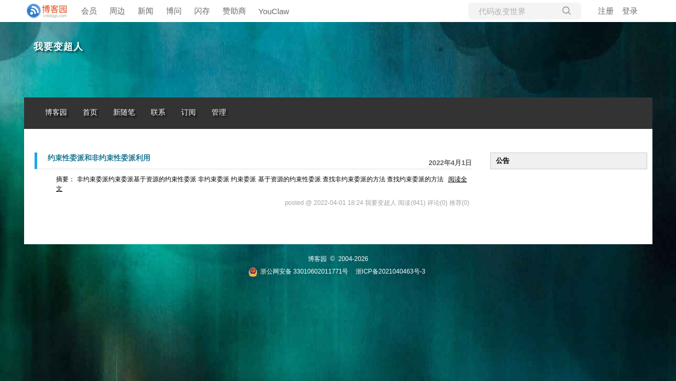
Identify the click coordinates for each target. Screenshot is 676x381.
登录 (630, 10)
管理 (219, 112)
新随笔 (124, 112)
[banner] (45, 11)
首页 (90, 112)
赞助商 (234, 10)
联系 (158, 112)
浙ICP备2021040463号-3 (390, 271)
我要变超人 (58, 46)
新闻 (145, 10)
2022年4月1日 (450, 163)
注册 (606, 10)
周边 (117, 10)
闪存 (202, 10)
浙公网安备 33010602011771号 (298, 271)
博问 (174, 10)
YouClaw (274, 11)
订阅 (188, 112)
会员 (89, 10)
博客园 (56, 112)
